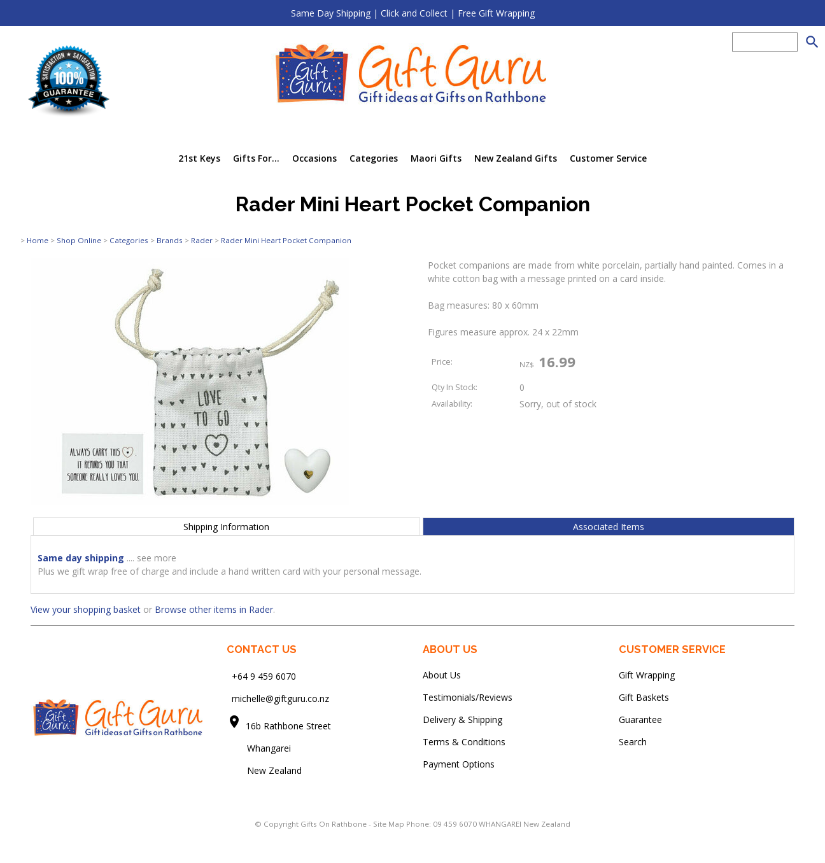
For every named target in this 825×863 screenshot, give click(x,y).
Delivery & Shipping (462, 719)
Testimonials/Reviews (467, 697)
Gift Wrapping (647, 675)
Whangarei (260, 748)
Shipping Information (226, 527)
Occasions (314, 158)
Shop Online (79, 240)
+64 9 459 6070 (264, 676)
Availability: (452, 403)
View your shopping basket (86, 609)
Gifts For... (256, 158)
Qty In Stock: (454, 387)
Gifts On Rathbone (334, 824)
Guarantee (640, 719)
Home (37, 240)
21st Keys (199, 158)
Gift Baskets (644, 697)
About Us (442, 675)
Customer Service (608, 158)
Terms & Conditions (464, 742)
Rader (202, 240)
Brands (170, 240)
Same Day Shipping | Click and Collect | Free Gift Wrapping (413, 13)
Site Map (388, 824)
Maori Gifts (436, 158)
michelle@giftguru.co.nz (280, 698)
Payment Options (459, 764)
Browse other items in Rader (214, 609)
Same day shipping (81, 558)
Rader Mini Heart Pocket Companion (286, 240)
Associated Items (608, 527)
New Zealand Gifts (515, 158)
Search (633, 742)
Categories (373, 158)
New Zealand (264, 770)
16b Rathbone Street (290, 726)
